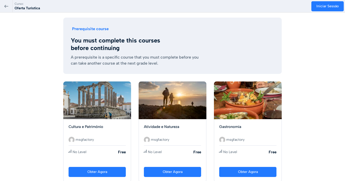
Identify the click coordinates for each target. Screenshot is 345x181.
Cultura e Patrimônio (86, 126)
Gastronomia (230, 126)
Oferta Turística (27, 8)
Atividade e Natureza (161, 126)
